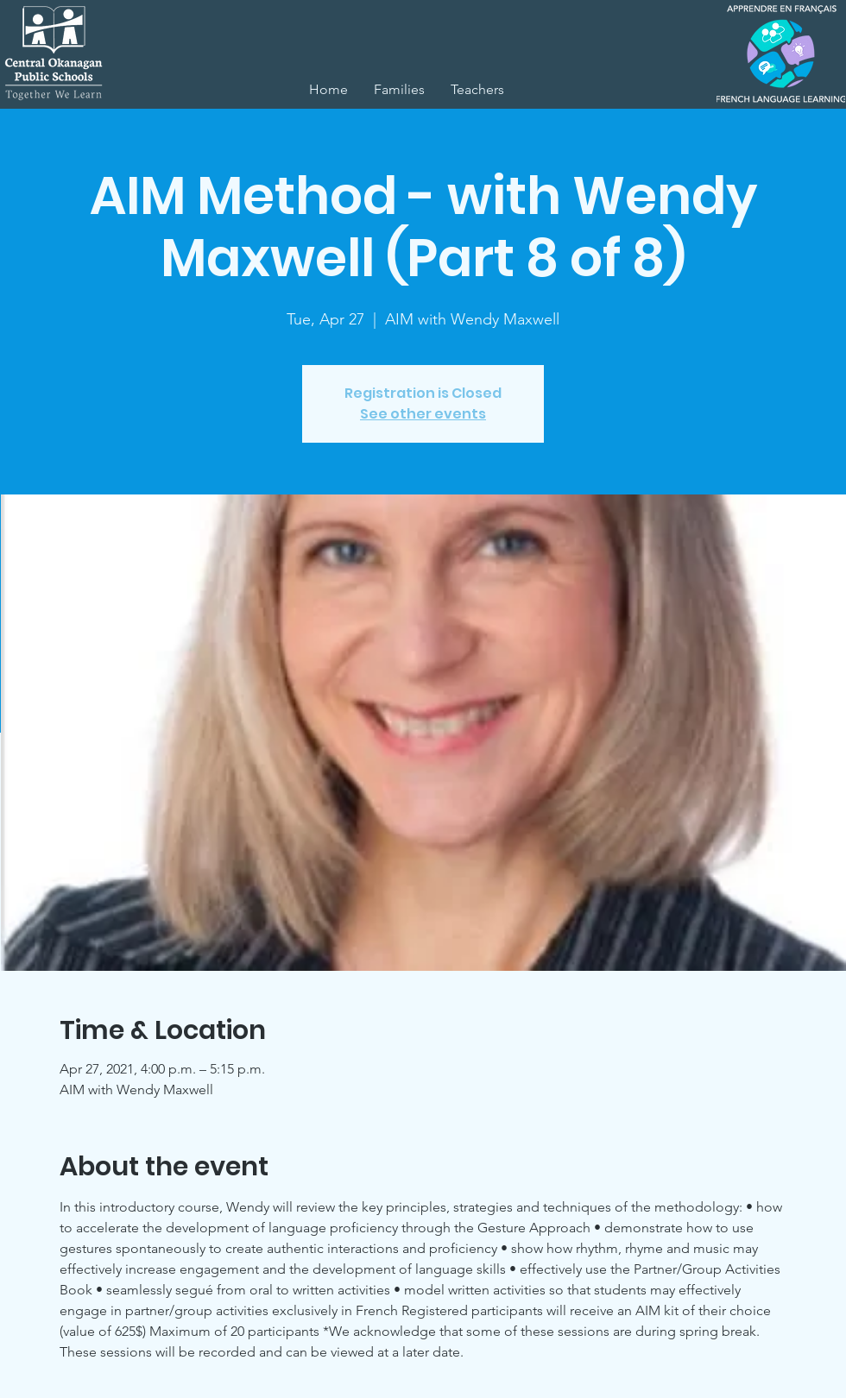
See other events (423, 414)
